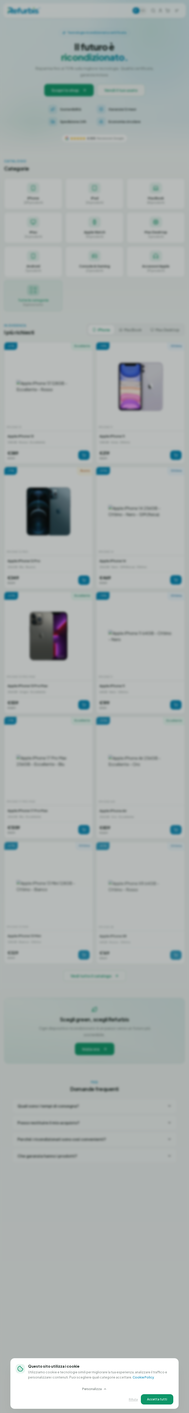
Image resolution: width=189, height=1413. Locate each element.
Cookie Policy (143, 1377)
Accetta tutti (157, 1399)
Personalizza (94, 1389)
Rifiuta (133, 1399)
